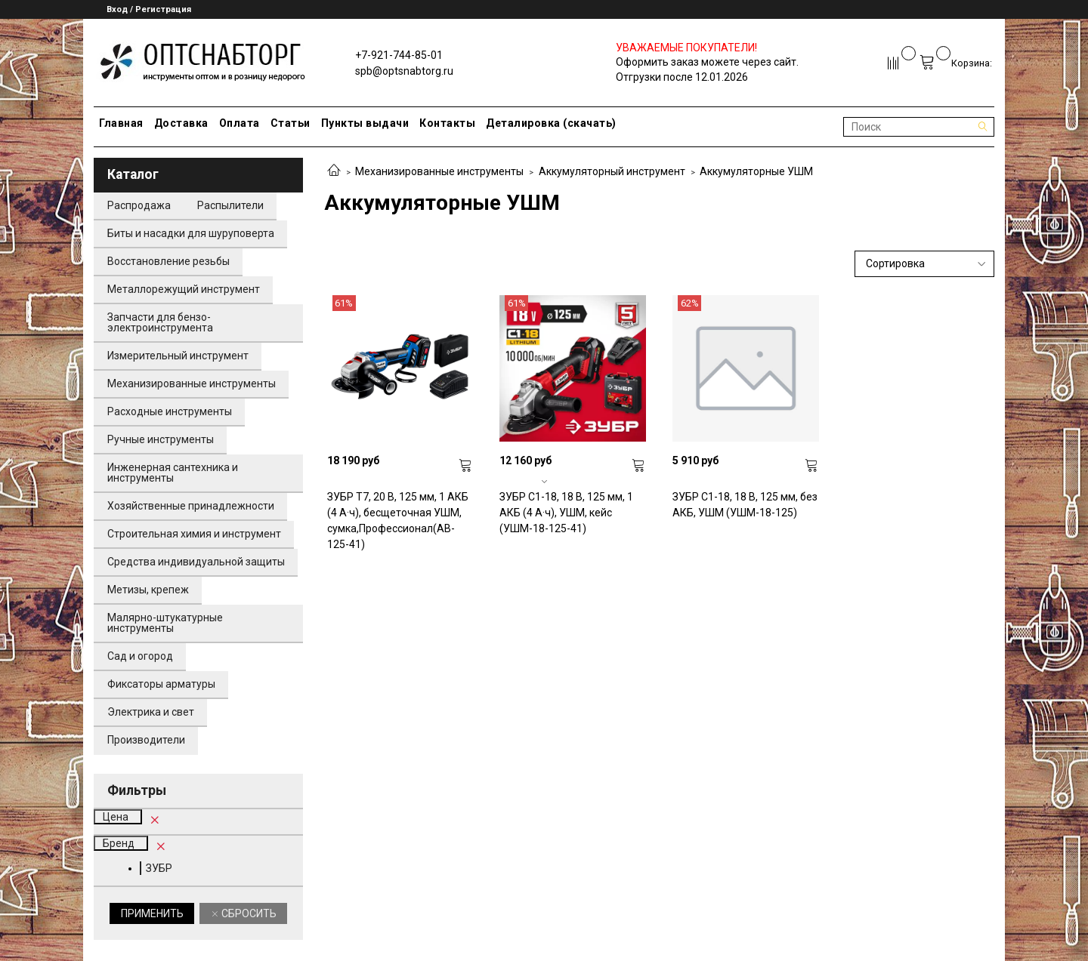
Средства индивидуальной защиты (196, 562)
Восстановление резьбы (168, 261)
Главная (121, 123)
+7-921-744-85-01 (399, 55)
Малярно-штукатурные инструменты (165, 622)
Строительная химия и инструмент (194, 534)
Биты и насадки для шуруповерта (190, 233)
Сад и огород (140, 656)
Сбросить (248, 913)
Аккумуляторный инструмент (612, 171)
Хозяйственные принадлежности (190, 506)
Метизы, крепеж (148, 590)
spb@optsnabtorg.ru (404, 71)
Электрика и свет (150, 712)
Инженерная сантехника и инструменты (172, 472)
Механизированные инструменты (439, 171)
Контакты (447, 123)
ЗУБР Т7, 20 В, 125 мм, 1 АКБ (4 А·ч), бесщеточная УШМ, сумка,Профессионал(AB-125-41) (397, 520)
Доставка (181, 123)
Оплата (239, 123)
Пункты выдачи (365, 123)
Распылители (230, 205)
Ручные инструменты (160, 439)
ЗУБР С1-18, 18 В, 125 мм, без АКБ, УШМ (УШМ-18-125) (745, 505)
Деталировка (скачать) (551, 123)
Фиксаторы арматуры (161, 684)
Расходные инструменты (169, 411)
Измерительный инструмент (178, 356)
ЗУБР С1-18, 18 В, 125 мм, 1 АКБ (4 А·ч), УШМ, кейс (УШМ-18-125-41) (566, 512)
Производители (146, 740)
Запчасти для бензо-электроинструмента (160, 322)
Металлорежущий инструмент (183, 289)
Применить (152, 913)
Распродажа (139, 205)
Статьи (290, 123)
